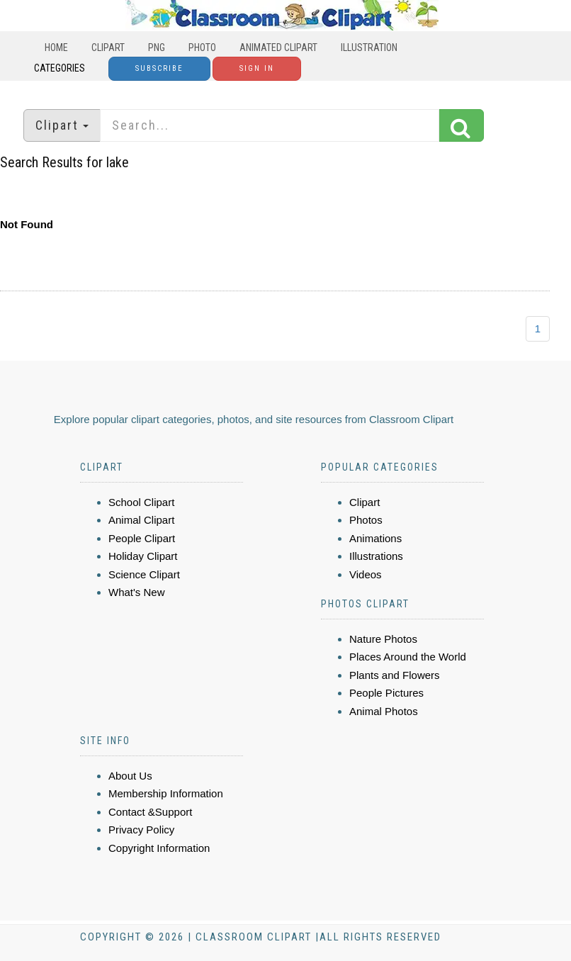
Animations (375, 538)
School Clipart (141, 502)
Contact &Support (150, 812)
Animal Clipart (141, 520)
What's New (136, 592)
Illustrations (376, 556)
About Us (130, 776)
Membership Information (165, 793)
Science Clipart (144, 574)
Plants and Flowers (394, 675)
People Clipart (141, 538)
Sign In (256, 68)
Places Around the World (407, 657)
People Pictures (386, 693)
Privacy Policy (141, 830)
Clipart (108, 47)
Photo (202, 47)
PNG (156, 47)
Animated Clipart (278, 47)
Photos (366, 520)
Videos (365, 574)
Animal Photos (383, 711)
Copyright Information (159, 848)
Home (56, 47)
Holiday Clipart (143, 556)
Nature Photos (383, 639)
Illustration (369, 47)
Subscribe (159, 68)
